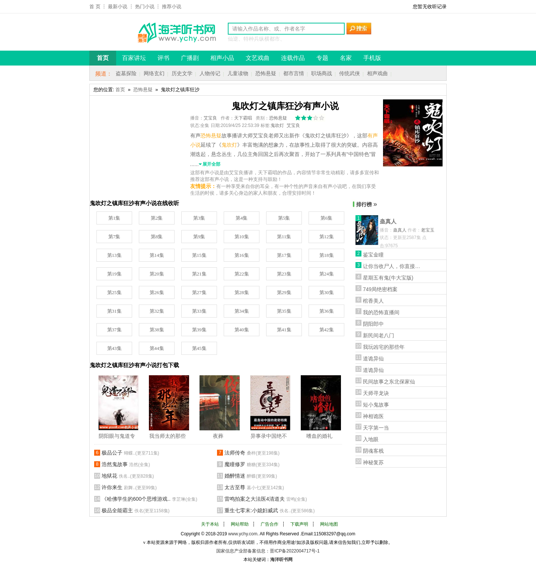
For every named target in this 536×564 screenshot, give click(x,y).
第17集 (284, 255)
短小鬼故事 (376, 405)
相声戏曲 (377, 73)
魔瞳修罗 (252, 464)
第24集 (326, 274)
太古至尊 (254, 487)
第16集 (241, 255)
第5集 (284, 218)
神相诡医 (373, 416)
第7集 (114, 236)
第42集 (326, 329)
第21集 (199, 274)
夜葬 (218, 436)
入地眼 (371, 439)
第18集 (326, 255)
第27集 (199, 292)
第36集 (326, 311)
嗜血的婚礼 (319, 436)
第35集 (284, 311)
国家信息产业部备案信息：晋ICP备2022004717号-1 (267, 551)
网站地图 (329, 524)
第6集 (326, 218)
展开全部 (211, 164)
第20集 (157, 274)
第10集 (241, 236)
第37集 (114, 329)
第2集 (157, 218)
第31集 (114, 311)
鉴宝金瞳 (373, 255)
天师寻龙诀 (376, 393)
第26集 (157, 292)
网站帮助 (240, 524)
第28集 (241, 292)
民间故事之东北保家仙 (389, 382)
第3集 (199, 218)
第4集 (242, 218)
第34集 (241, 311)
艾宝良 (210, 118)
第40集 (241, 329)
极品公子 (130, 453)
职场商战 (321, 73)
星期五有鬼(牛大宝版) (388, 278)
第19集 (114, 274)
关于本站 (210, 524)
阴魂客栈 (373, 451)
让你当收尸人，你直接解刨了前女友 (392, 266)
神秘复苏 (373, 462)
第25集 (114, 292)
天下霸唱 (243, 118)
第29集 (284, 292)
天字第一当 (376, 428)
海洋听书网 (281, 559)
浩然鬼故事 (126, 464)
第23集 (284, 274)
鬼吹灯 (277, 125)
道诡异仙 (373, 358)
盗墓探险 (126, 73)
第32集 (157, 311)
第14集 (157, 255)
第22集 (241, 274)
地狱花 (128, 476)
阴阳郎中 (373, 324)
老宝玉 (427, 230)
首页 (120, 89)
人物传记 (210, 73)
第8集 (157, 236)
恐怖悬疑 (265, 73)
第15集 (199, 255)
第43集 (114, 348)
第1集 (114, 218)
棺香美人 (373, 301)
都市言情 (293, 73)
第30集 (326, 292)
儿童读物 (237, 73)
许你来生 (129, 487)
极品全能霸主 (136, 510)
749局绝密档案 (380, 289)
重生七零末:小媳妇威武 (269, 510)
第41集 (284, 329)
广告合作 (269, 524)
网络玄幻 (154, 73)
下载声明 (299, 524)
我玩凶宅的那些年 (384, 347)
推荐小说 (171, 6)
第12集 (326, 236)
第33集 (199, 311)
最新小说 (117, 6)
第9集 (199, 236)
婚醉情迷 (250, 476)
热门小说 (144, 6)
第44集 (157, 348)
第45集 (199, 348)
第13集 (114, 255)
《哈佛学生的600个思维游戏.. (149, 499)
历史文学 (182, 73)
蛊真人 (388, 221)
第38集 (157, 329)
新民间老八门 (378, 335)
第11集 (284, 236)
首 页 (94, 6)
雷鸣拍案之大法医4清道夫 (265, 499)
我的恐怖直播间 (381, 312)
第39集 (199, 329)
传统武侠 (349, 73)
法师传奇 (252, 453)
